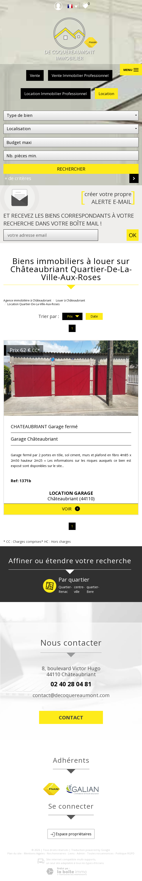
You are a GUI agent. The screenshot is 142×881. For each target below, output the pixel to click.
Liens (71, 853)
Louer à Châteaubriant (70, 300)
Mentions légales (34, 853)
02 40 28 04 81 (71, 684)
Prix (73, 316)
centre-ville (79, 589)
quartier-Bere (93, 589)
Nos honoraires (56, 853)
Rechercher (71, 169)
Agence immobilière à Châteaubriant (27, 300)
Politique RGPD (125, 853)
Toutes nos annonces (100, 853)
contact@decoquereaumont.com (71, 695)
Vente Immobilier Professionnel (80, 75)
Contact (71, 717)
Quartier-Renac (65, 589)
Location (106, 93)
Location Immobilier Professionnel (55, 93)
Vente (35, 75)
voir (71, 509)
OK (132, 235)
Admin (81, 853)
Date (94, 316)
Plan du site (14, 853)
